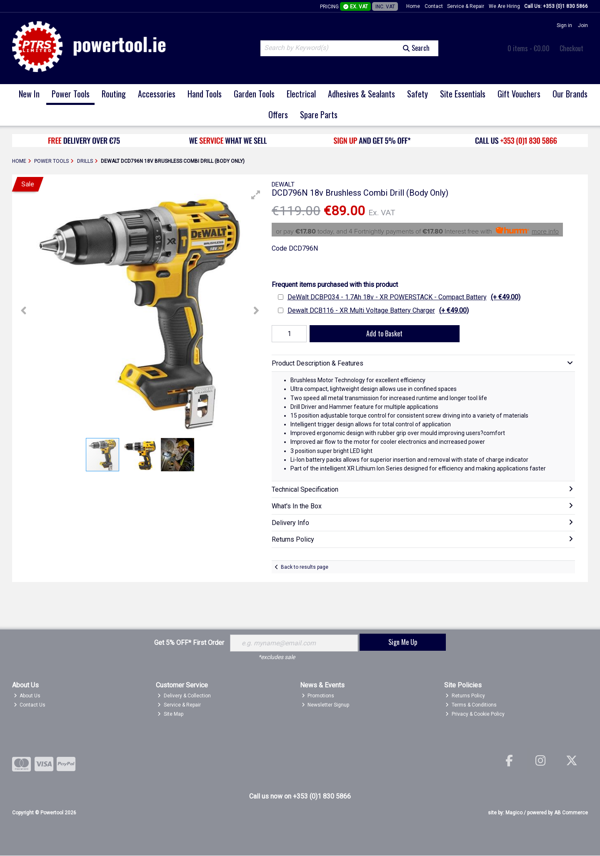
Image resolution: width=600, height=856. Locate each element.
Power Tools (71, 93)
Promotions (318, 696)
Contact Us (30, 705)
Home (413, 6)
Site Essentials (462, 93)
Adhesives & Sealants (361, 93)
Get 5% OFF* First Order (189, 643)
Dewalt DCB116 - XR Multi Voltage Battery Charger (378, 310)
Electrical (301, 93)
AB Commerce (571, 813)
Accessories (156, 93)
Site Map (170, 714)
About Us (27, 696)
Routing (114, 93)
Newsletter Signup (326, 705)
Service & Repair (465, 6)
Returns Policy (465, 696)
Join (583, 25)
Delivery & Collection (184, 696)
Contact (434, 6)
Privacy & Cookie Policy (475, 714)
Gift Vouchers (519, 93)
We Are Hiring (504, 6)
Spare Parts (319, 114)
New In (29, 93)
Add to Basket (383, 333)
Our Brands (570, 93)
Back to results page (304, 567)
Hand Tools (205, 93)
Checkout (571, 48)
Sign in (564, 25)
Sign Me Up (402, 642)
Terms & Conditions (471, 705)
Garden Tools (254, 93)
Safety (417, 93)
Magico (513, 813)
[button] (255, 195)
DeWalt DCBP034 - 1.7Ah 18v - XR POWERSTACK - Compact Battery (404, 297)
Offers (278, 114)
